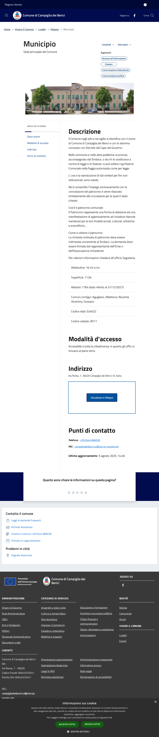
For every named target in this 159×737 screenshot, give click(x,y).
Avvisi (122, 619)
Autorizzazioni (88, 635)
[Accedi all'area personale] (145, 4)
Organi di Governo (12, 608)
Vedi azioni (125, 45)
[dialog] (79, 718)
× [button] (155, 702)
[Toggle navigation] (6, 15)
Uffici (5, 619)
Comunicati (125, 613)
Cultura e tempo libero (53, 613)
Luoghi (42, 29)
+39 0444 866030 (90, 440)
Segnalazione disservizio (54, 665)
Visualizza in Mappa (102, 397)
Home (7, 29)
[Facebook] (133, 15)
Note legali (86, 671)
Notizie (123, 608)
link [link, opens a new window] (110, 717)
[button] (79, 731)
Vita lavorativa (49, 619)
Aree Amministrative (13, 613)
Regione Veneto (13, 4)
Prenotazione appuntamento (56, 659)
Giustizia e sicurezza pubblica (96, 613)
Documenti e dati (11, 642)
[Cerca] (152, 15)
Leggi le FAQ (48, 671)
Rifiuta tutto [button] (92, 724)
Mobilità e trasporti (51, 637)
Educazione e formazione (93, 607)
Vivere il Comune (24, 29)
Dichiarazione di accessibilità (95, 677)
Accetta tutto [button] (67, 724)
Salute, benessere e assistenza (97, 629)
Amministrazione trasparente (96, 659)
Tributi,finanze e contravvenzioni (89, 621)
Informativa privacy (90, 665)
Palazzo (54, 29)
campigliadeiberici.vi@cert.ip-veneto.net (97, 446)
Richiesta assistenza (52, 677)
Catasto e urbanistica (52, 631)
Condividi (108, 45)
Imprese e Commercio (53, 625)
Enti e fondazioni (11, 625)
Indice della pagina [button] (36, 126)
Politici (5, 631)
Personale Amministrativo (16, 637)
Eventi (122, 641)
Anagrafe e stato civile (53, 608)
